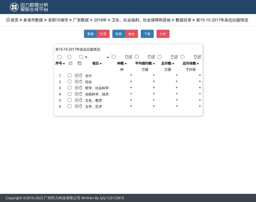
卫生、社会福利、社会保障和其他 (141, 20)
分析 (163, 33)
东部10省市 (58, 20)
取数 (118, 33)
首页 (15, 20)
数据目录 (183, 20)
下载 (147, 33)
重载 (90, 33)
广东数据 (81, 20)
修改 (131, 33)
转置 (103, 33)
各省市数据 (33, 20)
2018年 (100, 20)
